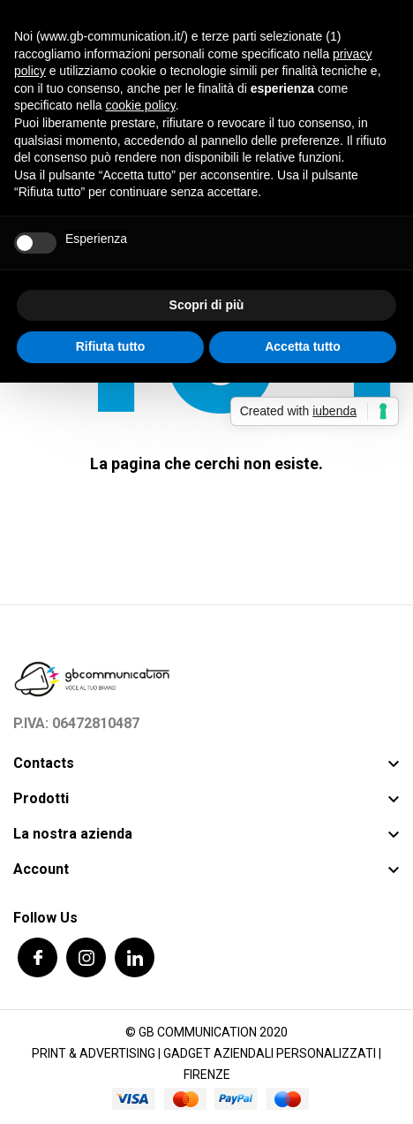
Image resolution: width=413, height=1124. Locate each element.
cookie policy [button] (141, 105)
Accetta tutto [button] (303, 346)
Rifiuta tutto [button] (111, 346)
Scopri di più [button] (206, 305)
